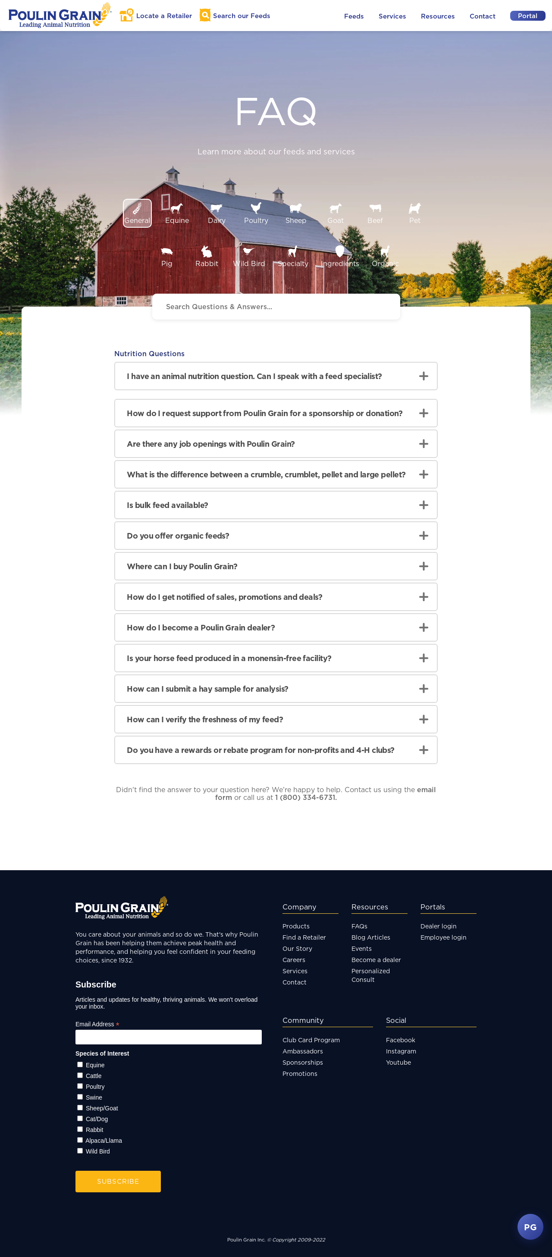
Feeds (354, 16)
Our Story (297, 948)
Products (296, 926)
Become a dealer (376, 959)
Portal (527, 15)
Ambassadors (302, 1051)
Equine (95, 1065)
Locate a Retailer (164, 15)
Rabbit (94, 1129)
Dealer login (438, 926)
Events (361, 948)
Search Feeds (241, 15)
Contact (483, 16)
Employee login (443, 937)
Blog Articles (370, 937)
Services (392, 16)
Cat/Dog (97, 1119)
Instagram (401, 1051)
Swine (94, 1097)
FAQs (359, 926)
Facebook (400, 1040)
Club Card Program (311, 1040)
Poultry (95, 1086)
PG (530, 1227)
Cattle (94, 1075)
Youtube (398, 1062)
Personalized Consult (370, 975)
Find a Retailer (304, 937)
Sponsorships (302, 1062)
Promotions (299, 1073)
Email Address (97, 1024)
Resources (438, 16)
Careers (293, 959)
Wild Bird (98, 1151)
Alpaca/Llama (103, 1140)
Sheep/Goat (102, 1108)
